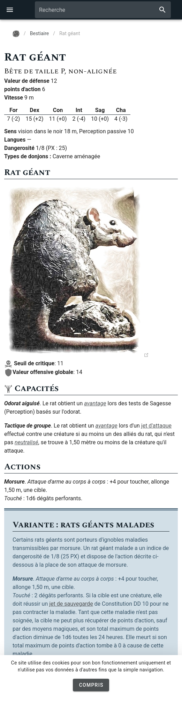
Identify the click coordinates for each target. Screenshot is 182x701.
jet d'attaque (156, 425)
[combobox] (103, 9)
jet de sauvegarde (71, 603)
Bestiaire (39, 33)
